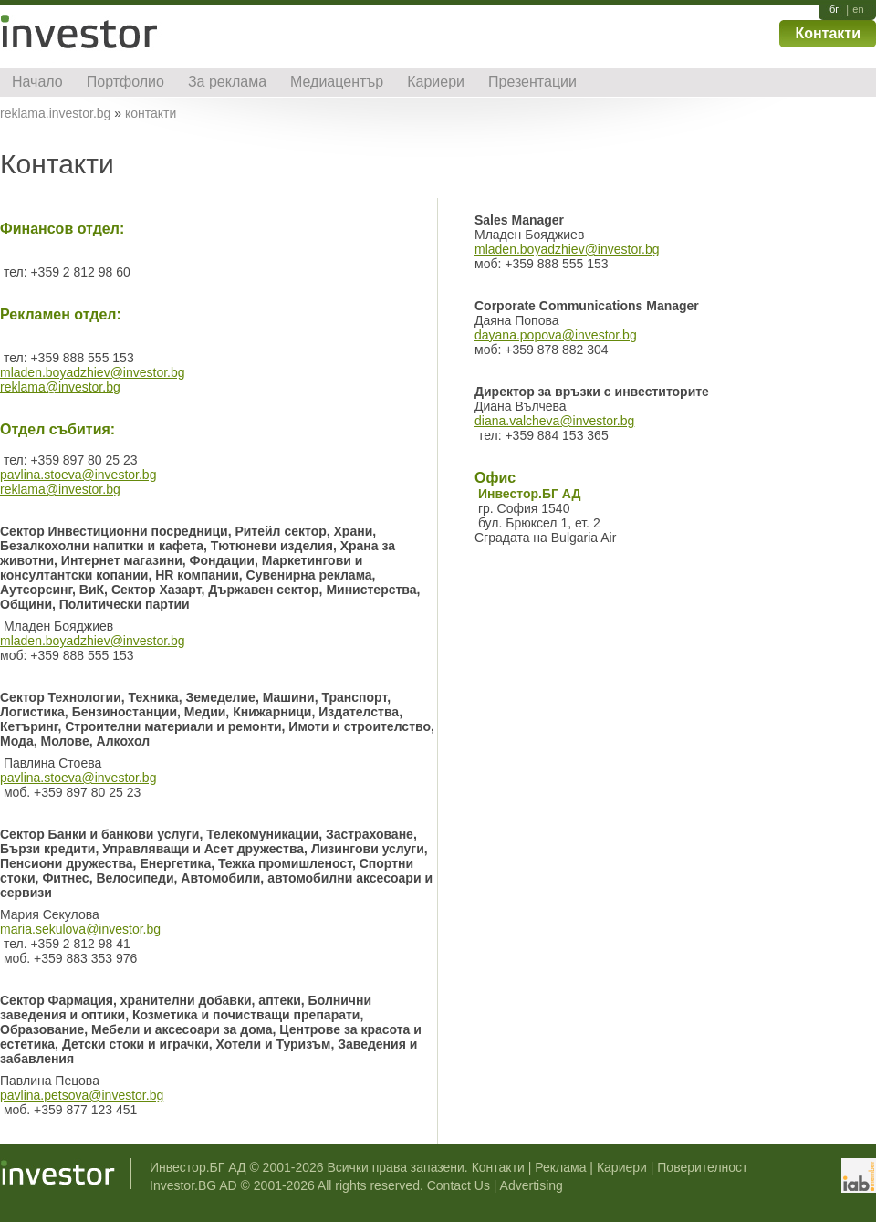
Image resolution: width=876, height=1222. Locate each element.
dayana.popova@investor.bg (555, 335)
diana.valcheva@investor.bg (554, 420)
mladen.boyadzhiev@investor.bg (92, 372)
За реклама (227, 81)
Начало (37, 81)
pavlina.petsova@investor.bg (81, 1095)
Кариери (435, 81)
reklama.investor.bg (55, 113)
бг (834, 9)
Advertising (531, 1185)
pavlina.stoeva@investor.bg (78, 474)
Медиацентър (336, 81)
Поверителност (702, 1167)
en (857, 9)
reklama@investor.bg (60, 387)
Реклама (560, 1167)
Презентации (532, 81)
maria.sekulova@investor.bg (80, 929)
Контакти (827, 33)
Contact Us (458, 1185)
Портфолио (125, 81)
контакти (150, 113)
